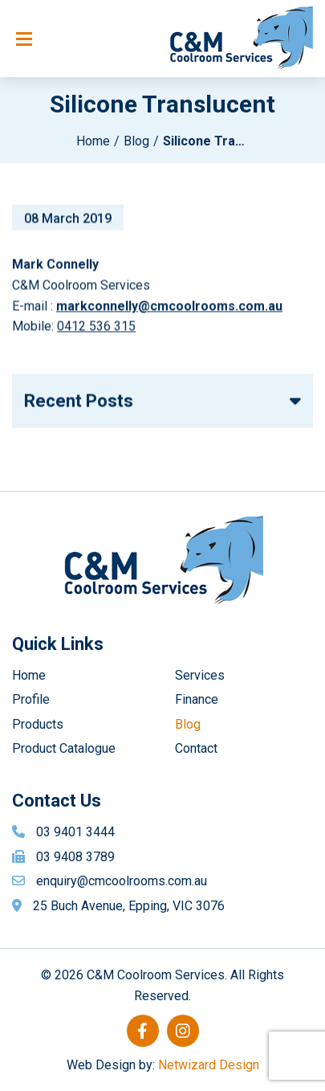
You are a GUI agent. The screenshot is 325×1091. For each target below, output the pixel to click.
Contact (196, 748)
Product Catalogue (64, 748)
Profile (31, 699)
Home (93, 141)
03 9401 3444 (75, 832)
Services (200, 675)
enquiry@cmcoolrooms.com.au (121, 881)
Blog (136, 141)
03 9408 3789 (75, 856)
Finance (196, 699)
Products (37, 724)
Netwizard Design (208, 1065)
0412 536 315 (96, 328)
